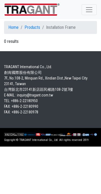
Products (32, 27)
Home (13, 27)
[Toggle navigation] (89, 9)
